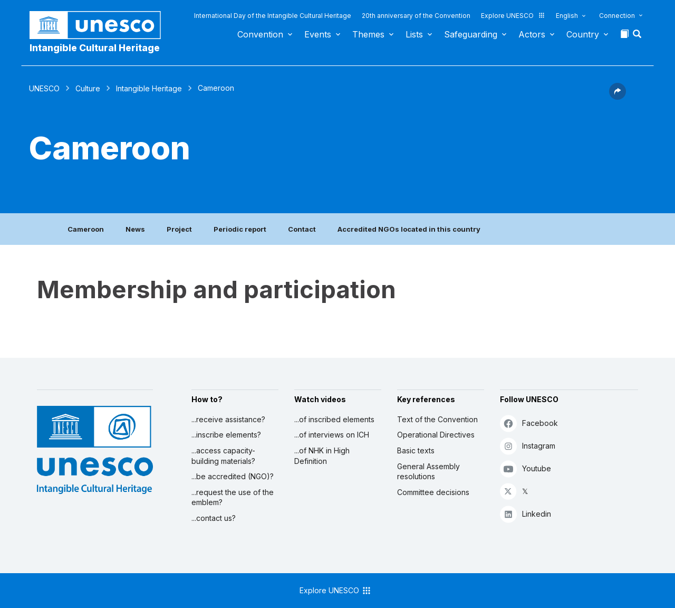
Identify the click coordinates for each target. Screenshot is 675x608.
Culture (87, 88)
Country (582, 34)
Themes (368, 34)
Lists (414, 34)
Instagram (527, 446)
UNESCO (44, 88)
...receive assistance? (228, 419)
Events (317, 34)
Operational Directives (436, 434)
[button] (638, 36)
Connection (617, 16)
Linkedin (525, 514)
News (135, 229)
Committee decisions (433, 492)
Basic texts (416, 450)
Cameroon (86, 229)
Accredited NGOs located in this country (409, 229)
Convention (260, 34)
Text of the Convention (437, 419)
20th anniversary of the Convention (416, 16)
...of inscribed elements (334, 419)
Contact (302, 229)
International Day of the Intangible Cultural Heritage (272, 16)
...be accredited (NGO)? (232, 476)
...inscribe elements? (226, 434)
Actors (531, 34)
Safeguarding (470, 34)
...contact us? (213, 518)
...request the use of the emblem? (232, 497)
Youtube (525, 468)
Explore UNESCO (513, 16)
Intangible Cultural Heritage (95, 47)
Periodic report (240, 229)
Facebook (529, 423)
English (567, 16)
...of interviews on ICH (331, 434)
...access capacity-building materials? (223, 456)
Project (179, 229)
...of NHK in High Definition (322, 456)
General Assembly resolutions (428, 471)
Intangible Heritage (149, 88)
